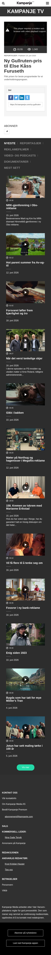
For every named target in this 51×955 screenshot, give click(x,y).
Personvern (7, 885)
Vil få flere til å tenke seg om (24, 562)
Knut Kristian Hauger (15, 864)
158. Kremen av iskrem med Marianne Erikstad (24, 507)
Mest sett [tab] (12, 167)
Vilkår (4, 890)
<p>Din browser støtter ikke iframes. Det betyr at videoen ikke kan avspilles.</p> (25, 34)
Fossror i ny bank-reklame (23, 607)
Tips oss (9, 870)
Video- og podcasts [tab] (20, 155)
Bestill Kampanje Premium (14, 809)
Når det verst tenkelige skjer (24, 358)
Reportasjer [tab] (30, 143)
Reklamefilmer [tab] (16, 149)
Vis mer (25, 767)
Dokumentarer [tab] (16, 161)
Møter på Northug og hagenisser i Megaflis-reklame (25, 459)
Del (9, 90)
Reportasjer (10, 56)
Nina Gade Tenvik (13, 837)
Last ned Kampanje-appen (25, 943)
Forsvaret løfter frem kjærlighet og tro (19, 312)
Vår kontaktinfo (9, 798)
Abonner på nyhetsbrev (25, 933)
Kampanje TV (25, 11)
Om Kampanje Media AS (13, 804)
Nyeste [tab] (10, 143)
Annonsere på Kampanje (14, 843)
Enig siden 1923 (16, 652)
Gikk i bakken (15, 412)
